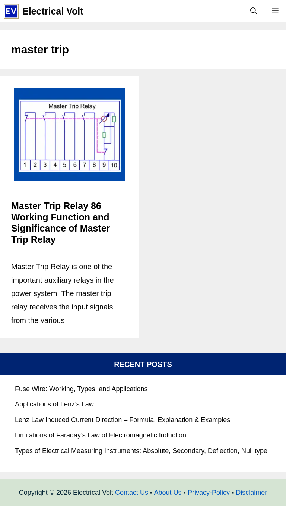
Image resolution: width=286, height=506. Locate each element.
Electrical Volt (52, 11)
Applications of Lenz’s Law (54, 404)
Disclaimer (251, 492)
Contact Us (131, 492)
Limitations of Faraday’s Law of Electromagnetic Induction (100, 435)
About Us (167, 492)
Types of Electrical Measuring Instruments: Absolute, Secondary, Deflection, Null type (141, 451)
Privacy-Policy (209, 492)
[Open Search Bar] (253, 11)
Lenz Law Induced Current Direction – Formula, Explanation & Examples (122, 420)
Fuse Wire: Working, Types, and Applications (81, 389)
